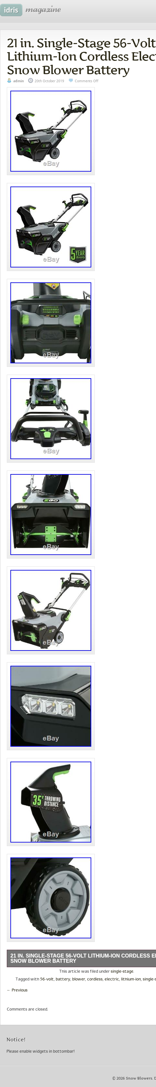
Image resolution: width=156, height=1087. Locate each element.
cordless (95, 979)
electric (112, 979)
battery (63, 979)
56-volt (47, 979)
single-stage (122, 972)
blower (78, 979)
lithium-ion (131, 979)
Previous (17, 990)
